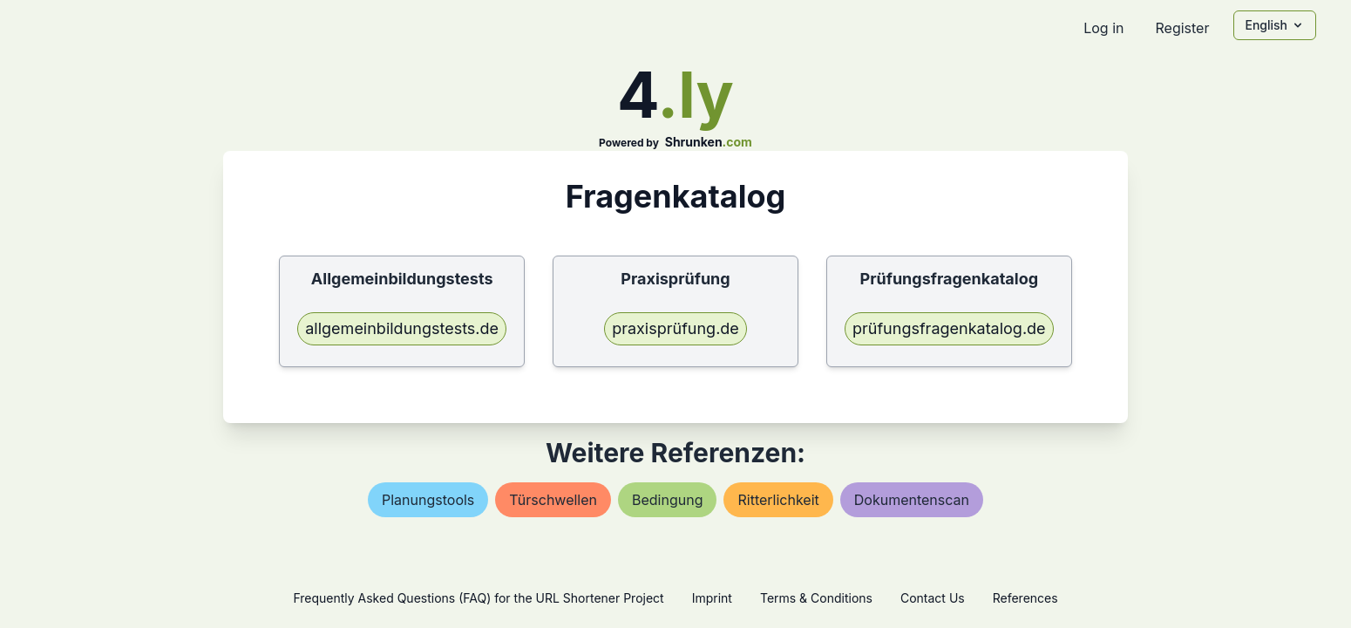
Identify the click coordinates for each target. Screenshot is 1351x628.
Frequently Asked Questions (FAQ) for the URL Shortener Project (478, 597)
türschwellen (553, 500)
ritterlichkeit (777, 500)
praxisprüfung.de (675, 328)
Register (1182, 28)
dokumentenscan (911, 500)
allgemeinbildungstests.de (402, 328)
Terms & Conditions (816, 597)
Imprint (712, 597)
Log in (1103, 28)
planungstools (428, 500)
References (1025, 597)
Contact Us (932, 597)
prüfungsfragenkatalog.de (949, 328)
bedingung (667, 500)
